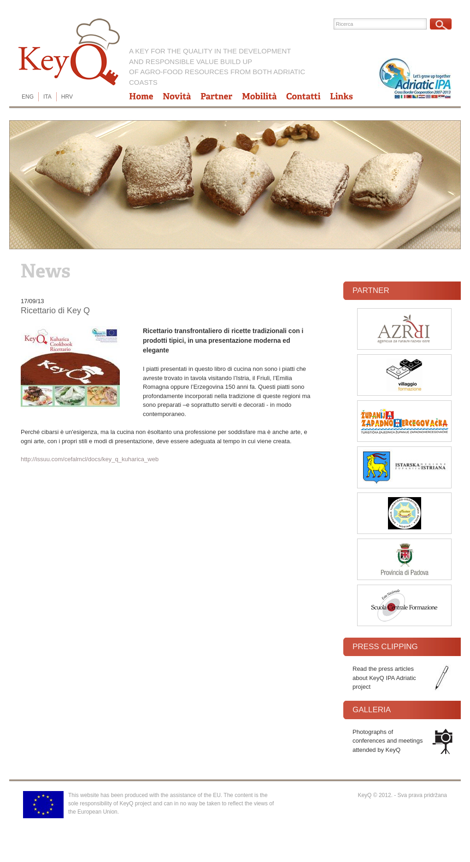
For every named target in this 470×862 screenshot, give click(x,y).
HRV (67, 97)
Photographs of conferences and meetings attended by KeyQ (387, 740)
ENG (28, 97)
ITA (47, 97)
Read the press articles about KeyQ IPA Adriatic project (384, 677)
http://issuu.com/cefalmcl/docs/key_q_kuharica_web (90, 459)
